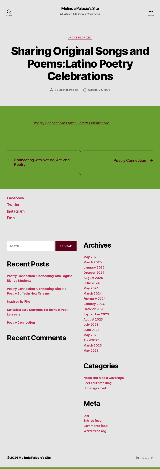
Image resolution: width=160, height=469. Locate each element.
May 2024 (90, 290)
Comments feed (95, 427)
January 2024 (94, 305)
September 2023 (96, 316)
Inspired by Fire (18, 303)
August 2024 (93, 279)
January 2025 (94, 269)
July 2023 (90, 326)
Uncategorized (80, 38)
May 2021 (90, 352)
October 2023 (93, 310)
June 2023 (91, 331)
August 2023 (93, 321)
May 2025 (90, 258)
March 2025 (92, 264)
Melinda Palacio (68, 90)
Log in (87, 417)
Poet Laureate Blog (97, 384)
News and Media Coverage (103, 379)
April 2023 (91, 342)
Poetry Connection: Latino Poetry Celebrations (73, 123)
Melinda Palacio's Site (80, 9)
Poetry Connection (21, 324)
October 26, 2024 (99, 90)
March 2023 (92, 347)
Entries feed (92, 422)
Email (12, 219)
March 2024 (92, 295)
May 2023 (90, 336)
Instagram (16, 212)
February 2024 (94, 300)
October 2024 (93, 274)
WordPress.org (94, 432)
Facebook (16, 199)
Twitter (14, 206)
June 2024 (91, 284)
